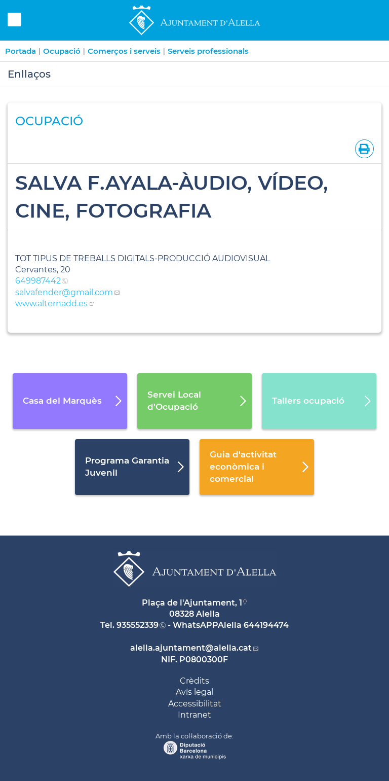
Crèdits (194, 681)
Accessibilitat (194, 703)
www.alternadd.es (51, 303)
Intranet (194, 715)
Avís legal (194, 692)
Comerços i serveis (124, 51)
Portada (20, 51)
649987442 (38, 281)
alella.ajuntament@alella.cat (191, 648)
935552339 (137, 625)
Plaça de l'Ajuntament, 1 (192, 603)
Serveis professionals (208, 51)
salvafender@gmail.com (64, 292)
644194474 (266, 625)
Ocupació (62, 51)
